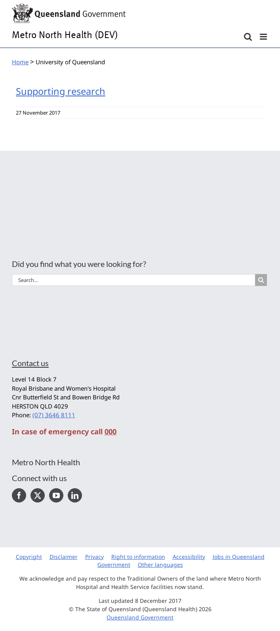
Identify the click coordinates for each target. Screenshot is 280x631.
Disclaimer (64, 556)
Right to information (138, 556)
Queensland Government (140, 617)
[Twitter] (37, 495)
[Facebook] (19, 495)
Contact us (30, 363)
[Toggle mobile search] (248, 37)
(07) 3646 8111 (53, 415)
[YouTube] (56, 495)
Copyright (29, 556)
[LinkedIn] (75, 495)
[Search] (261, 280)
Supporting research (60, 91)
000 (110, 431)
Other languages (160, 564)
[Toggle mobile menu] (264, 37)
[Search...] (133, 280)
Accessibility (189, 556)
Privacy (94, 556)
